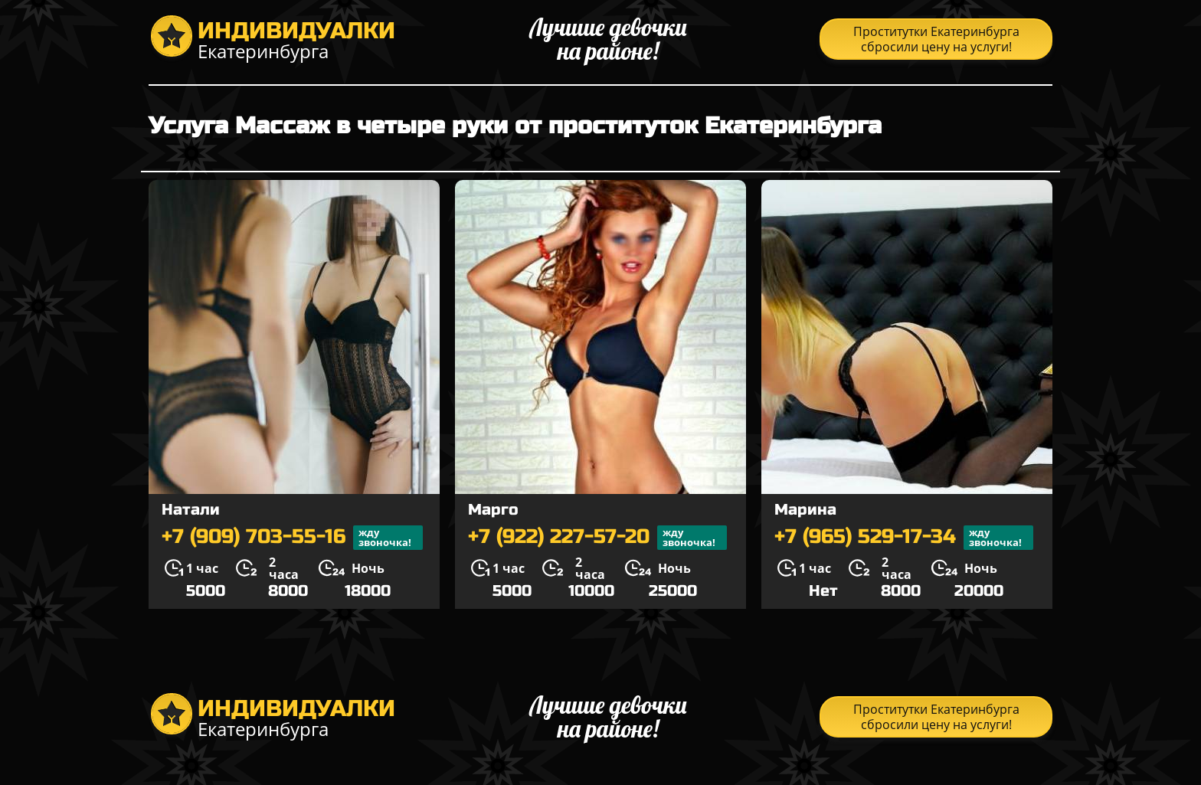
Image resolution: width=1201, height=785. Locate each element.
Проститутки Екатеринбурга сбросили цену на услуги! (936, 39)
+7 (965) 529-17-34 (903, 537)
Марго (493, 509)
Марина (805, 509)
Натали (191, 509)
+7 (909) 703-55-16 (292, 537)
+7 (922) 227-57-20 (597, 537)
